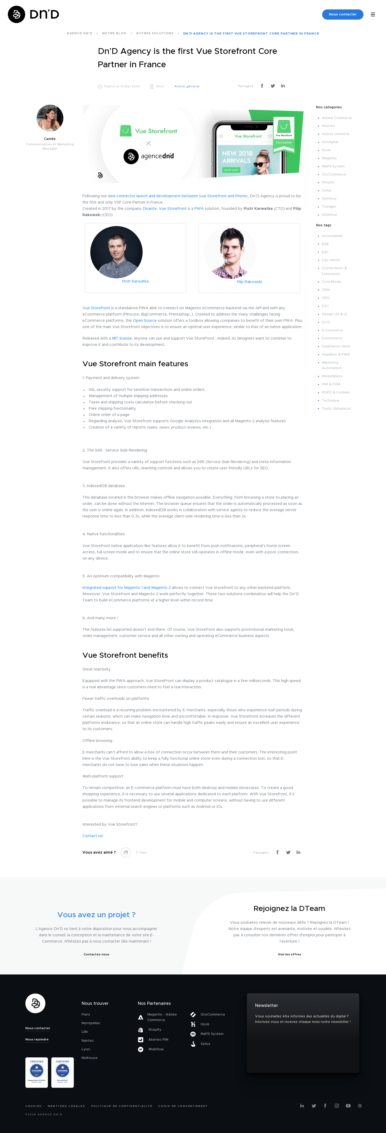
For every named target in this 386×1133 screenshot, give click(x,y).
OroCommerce (334, 174)
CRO (325, 298)
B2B (325, 244)
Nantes (88, 1040)
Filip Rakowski (249, 282)
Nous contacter (343, 14)
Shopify (328, 182)
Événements (332, 338)
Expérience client (336, 346)
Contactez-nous (96, 954)
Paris (86, 1014)
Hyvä (326, 150)
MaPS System (333, 166)
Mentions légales (66, 1106)
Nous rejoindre (37, 1039)
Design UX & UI (334, 314)
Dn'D (326, 322)
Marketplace (332, 376)
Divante (150, 209)
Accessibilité (332, 236)
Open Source (145, 321)
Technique (330, 400)
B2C (325, 252)
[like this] (126, 853)
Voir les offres (289, 954)
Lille (85, 1032)
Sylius (327, 190)
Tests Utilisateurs (336, 408)
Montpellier (91, 1023)
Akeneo (328, 126)
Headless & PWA (336, 354)
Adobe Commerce (337, 118)
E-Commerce (332, 330)
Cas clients (331, 260)
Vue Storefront (173, 209)
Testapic (329, 206)
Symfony (329, 198)
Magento (329, 158)
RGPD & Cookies (336, 392)
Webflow (329, 215)
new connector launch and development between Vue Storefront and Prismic (178, 196)
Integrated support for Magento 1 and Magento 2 (126, 588)
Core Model (331, 282)
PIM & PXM (331, 384)
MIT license (122, 338)
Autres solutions (336, 134)
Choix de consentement (183, 1106)
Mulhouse (90, 1058)
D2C (325, 306)
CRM (325, 290)
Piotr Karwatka (135, 281)
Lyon (86, 1049)
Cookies (33, 1106)
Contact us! (92, 836)
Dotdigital (330, 142)
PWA (199, 209)
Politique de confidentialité (121, 1106)
